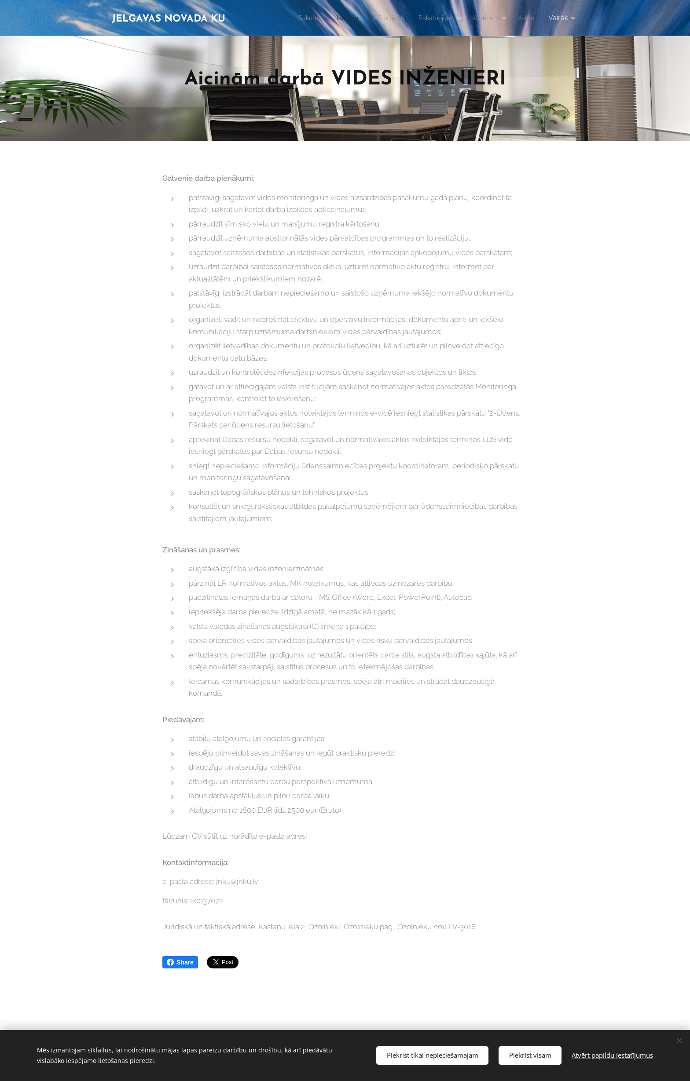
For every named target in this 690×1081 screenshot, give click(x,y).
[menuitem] (293, 18)
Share (180, 962)
